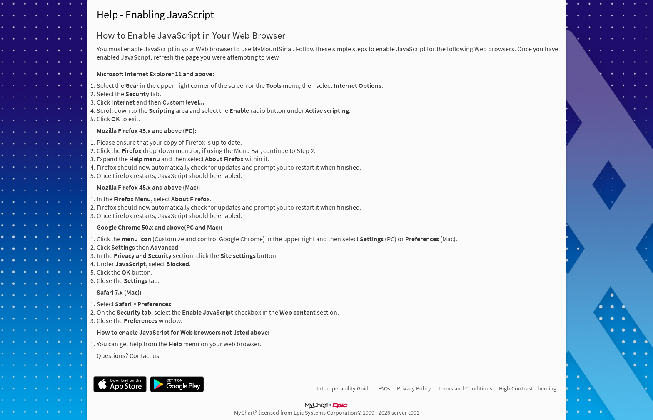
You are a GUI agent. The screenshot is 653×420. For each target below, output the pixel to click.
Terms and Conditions (465, 388)
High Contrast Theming (527, 388)
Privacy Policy (414, 388)
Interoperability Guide (344, 388)
